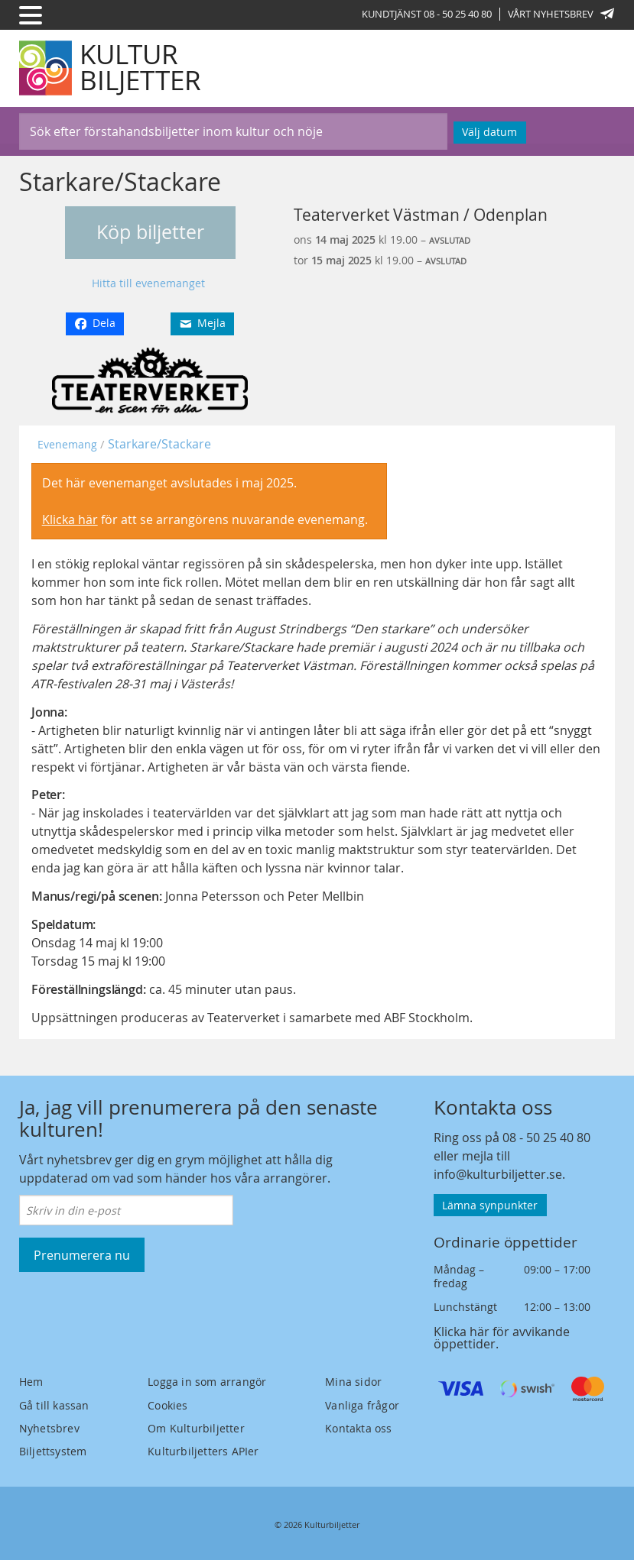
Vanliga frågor (362, 1405)
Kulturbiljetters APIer (203, 1451)
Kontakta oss (358, 1428)
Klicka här (70, 519)
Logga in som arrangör (207, 1381)
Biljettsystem (53, 1451)
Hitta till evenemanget (148, 283)
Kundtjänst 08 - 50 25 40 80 (427, 14)
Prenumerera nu (82, 1255)
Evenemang (67, 444)
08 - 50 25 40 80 (546, 1137)
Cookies (167, 1405)
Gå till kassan (54, 1405)
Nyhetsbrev (49, 1428)
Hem (31, 1381)
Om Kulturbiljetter (196, 1428)
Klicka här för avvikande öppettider (502, 1337)
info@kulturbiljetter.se (498, 1174)
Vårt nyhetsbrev (561, 14)
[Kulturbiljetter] (111, 68)
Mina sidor (353, 1381)
